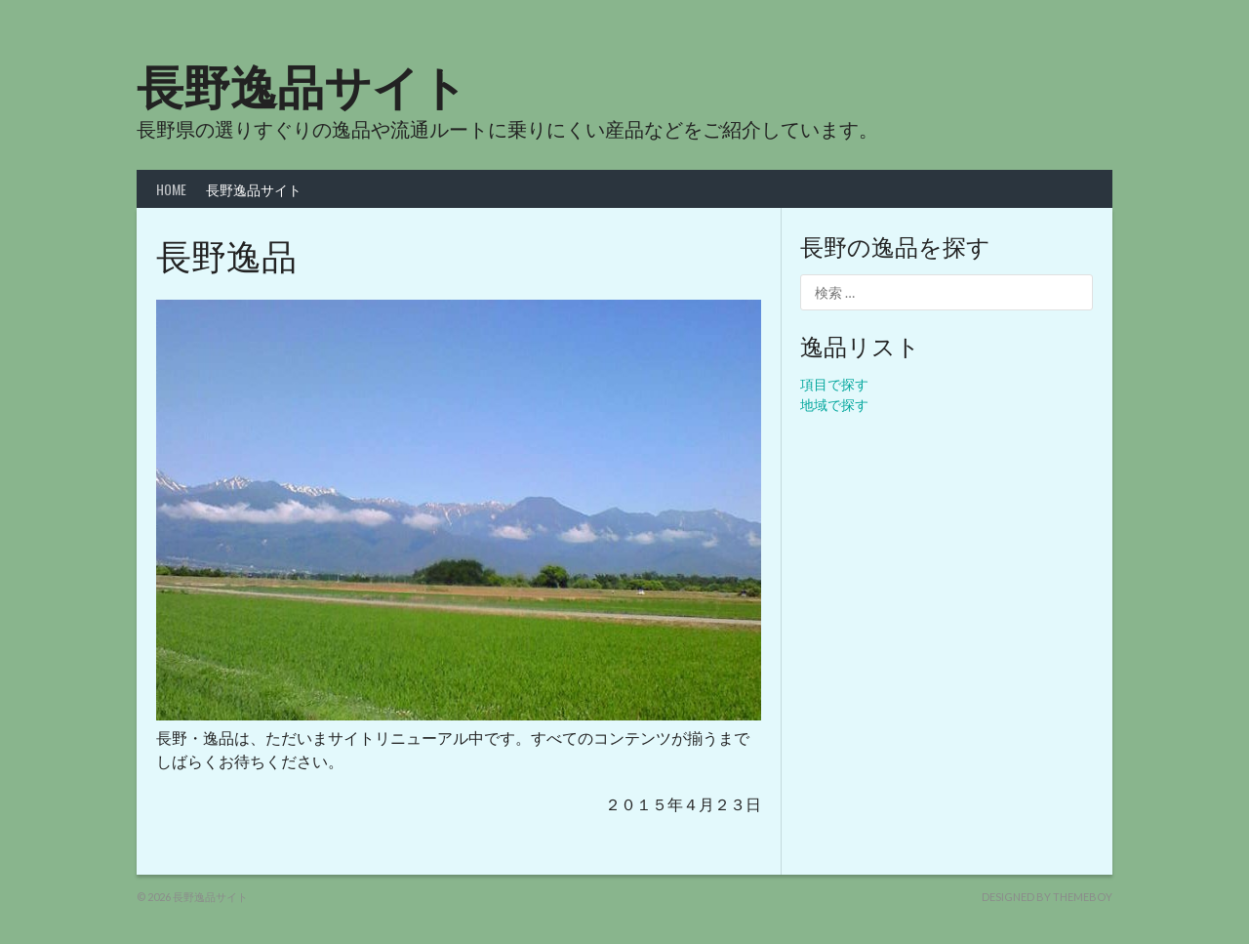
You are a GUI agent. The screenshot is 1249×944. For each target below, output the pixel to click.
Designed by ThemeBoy (1047, 896)
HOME (171, 189)
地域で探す (834, 404)
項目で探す (834, 384)
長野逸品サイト (302, 83)
